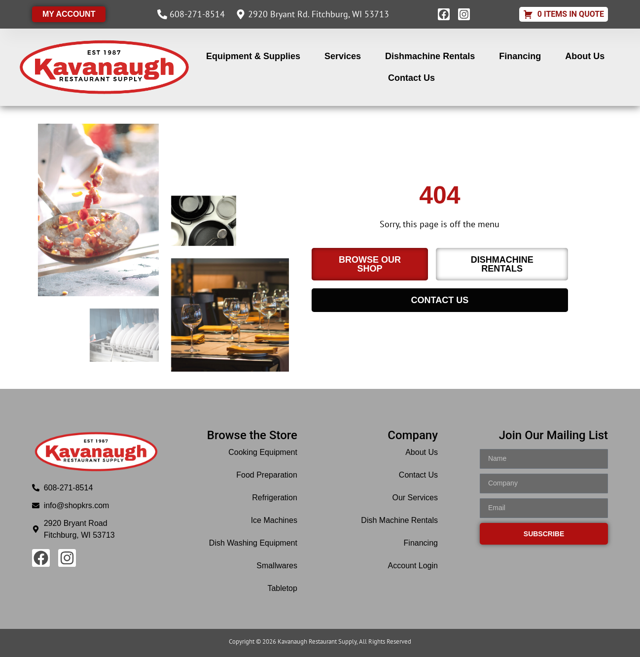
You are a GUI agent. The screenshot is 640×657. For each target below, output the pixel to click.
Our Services (415, 497)
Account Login (413, 565)
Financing (520, 56)
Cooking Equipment (262, 452)
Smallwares (276, 565)
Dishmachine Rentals (430, 56)
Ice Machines (274, 520)
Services (342, 56)
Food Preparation (266, 475)
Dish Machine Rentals (399, 520)
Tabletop (282, 588)
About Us (584, 56)
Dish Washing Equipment (253, 543)
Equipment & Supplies (253, 56)
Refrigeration (274, 497)
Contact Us (411, 78)
